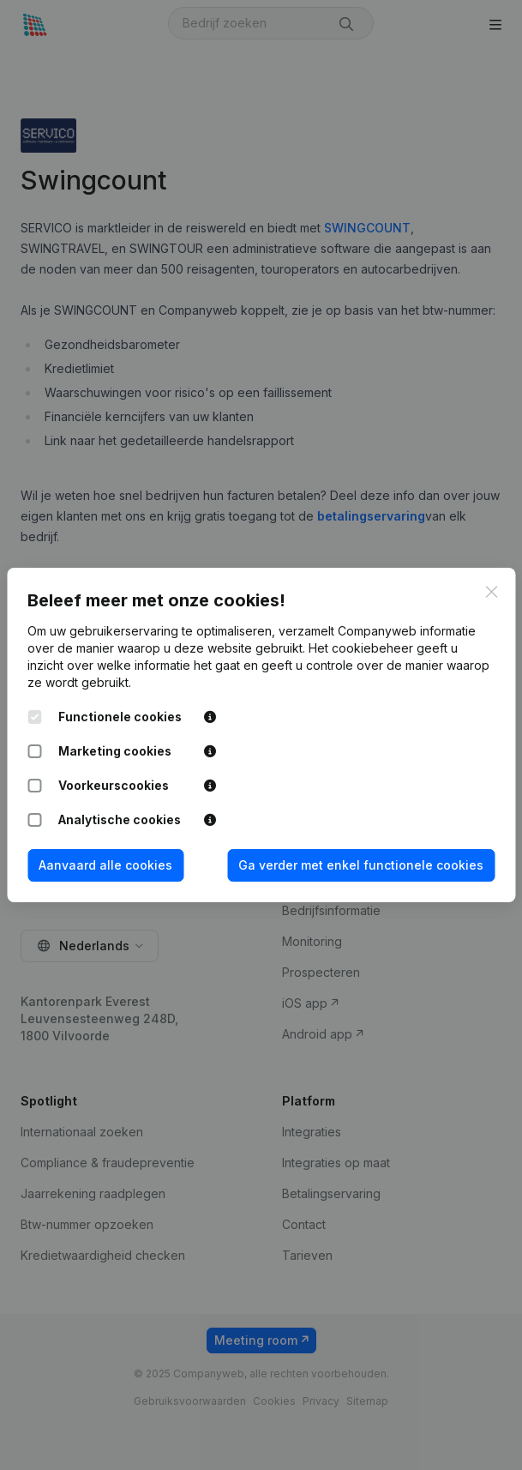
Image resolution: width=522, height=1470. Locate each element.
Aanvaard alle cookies (105, 865)
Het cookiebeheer (361, 648)
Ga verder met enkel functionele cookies (360, 865)
